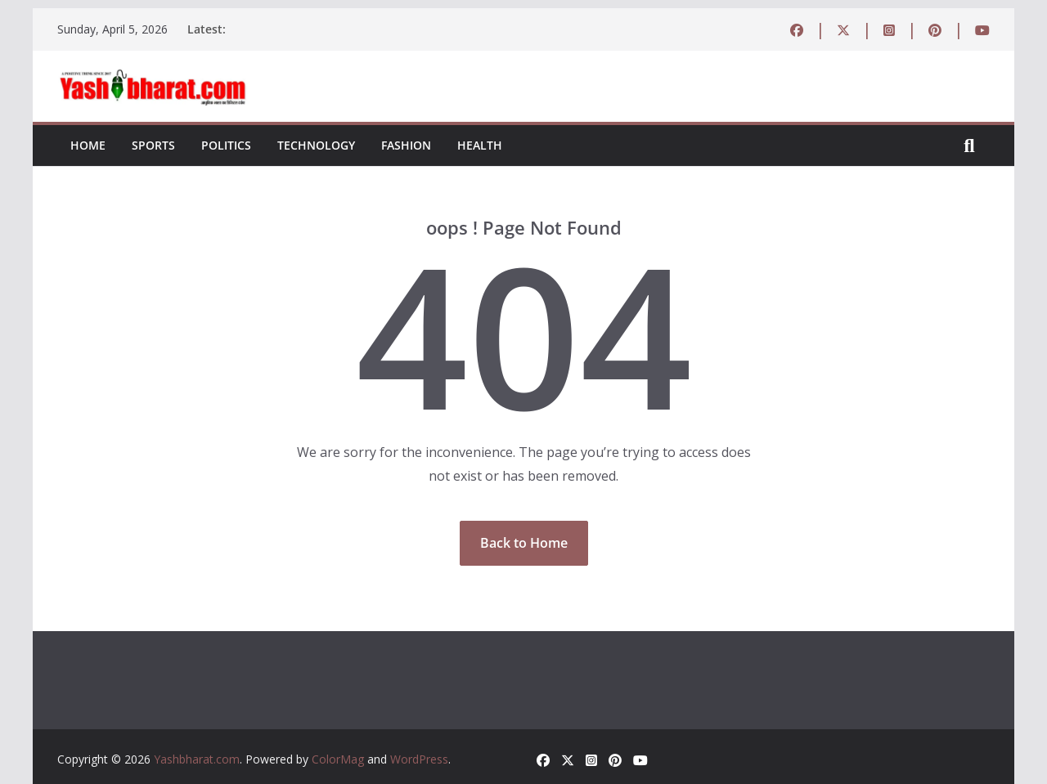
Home (88, 145)
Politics (226, 145)
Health (479, 145)
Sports (153, 145)
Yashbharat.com (197, 759)
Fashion (406, 145)
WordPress (419, 759)
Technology (316, 145)
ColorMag (338, 759)
